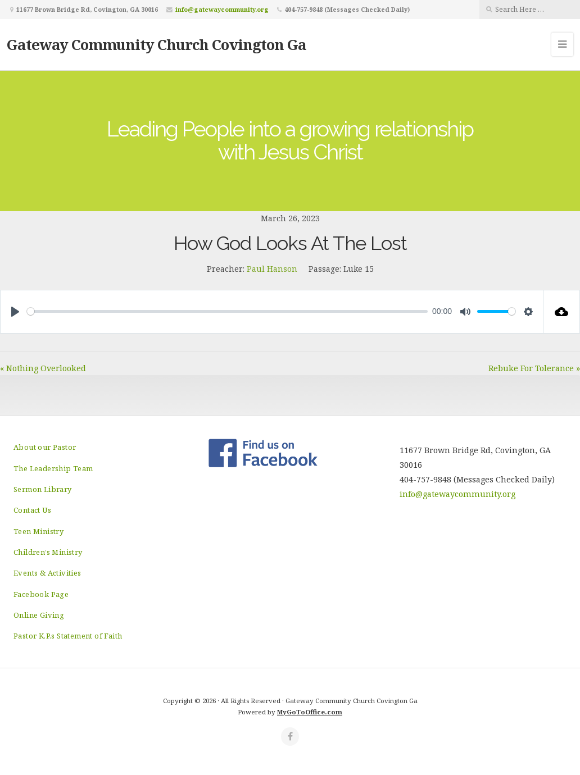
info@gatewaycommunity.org (222, 9)
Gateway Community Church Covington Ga (156, 44)
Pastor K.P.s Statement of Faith (67, 636)
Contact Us (32, 510)
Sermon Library (42, 489)
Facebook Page (41, 594)
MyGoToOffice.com (309, 712)
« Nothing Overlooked (43, 368)
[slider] (227, 311)
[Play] (15, 312)
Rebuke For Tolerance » (534, 368)
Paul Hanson (272, 268)
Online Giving (38, 615)
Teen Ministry (38, 531)
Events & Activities (47, 573)
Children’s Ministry (48, 552)
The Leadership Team (53, 468)
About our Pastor (44, 447)
